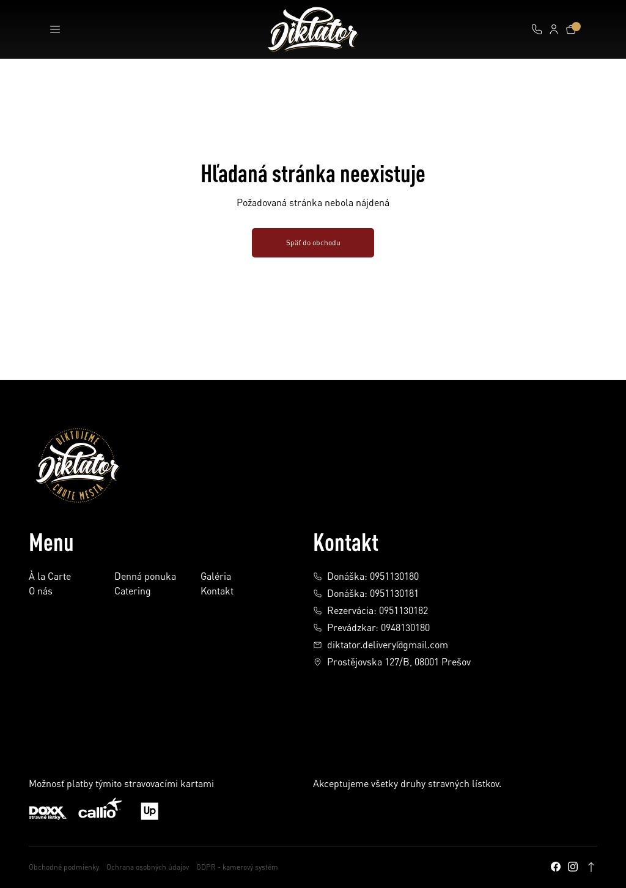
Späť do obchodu (313, 242)
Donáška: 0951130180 (366, 576)
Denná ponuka (145, 576)
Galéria (216, 576)
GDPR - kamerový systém (237, 866)
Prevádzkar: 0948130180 (371, 627)
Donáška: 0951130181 (366, 593)
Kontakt (217, 591)
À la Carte (50, 576)
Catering (132, 591)
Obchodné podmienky (64, 866)
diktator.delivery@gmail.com (380, 644)
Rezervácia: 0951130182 (370, 610)
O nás (41, 591)
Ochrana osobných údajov (147, 866)
